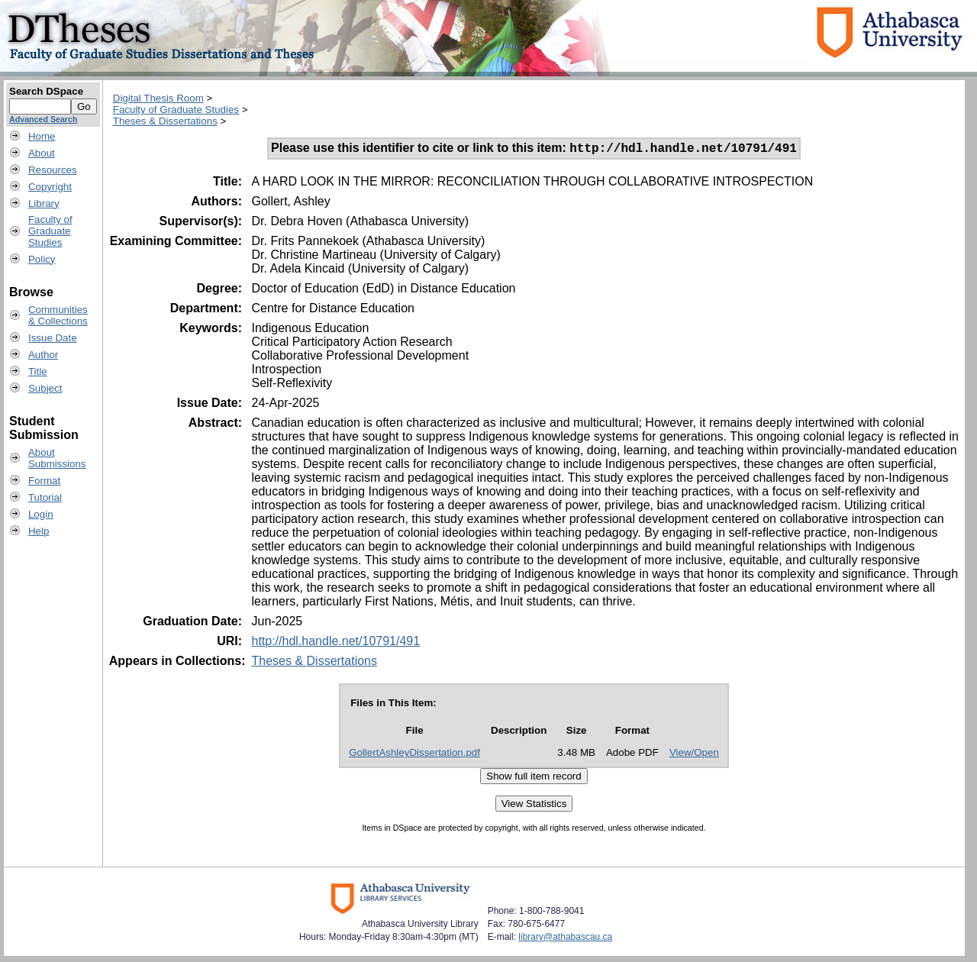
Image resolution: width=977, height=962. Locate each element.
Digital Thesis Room (158, 98)
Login (40, 514)
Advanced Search (43, 119)
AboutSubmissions (57, 458)
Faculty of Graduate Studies (176, 109)
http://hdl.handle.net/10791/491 (335, 643)
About (41, 153)
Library (44, 203)
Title (37, 371)
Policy (42, 259)
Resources (52, 170)
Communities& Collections (58, 315)
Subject (45, 388)
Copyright (50, 186)
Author (43, 354)
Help (38, 531)
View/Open (694, 754)
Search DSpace (46, 91)
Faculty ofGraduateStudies (50, 231)
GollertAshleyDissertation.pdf (414, 754)
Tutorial (45, 497)
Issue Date (52, 338)
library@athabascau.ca (565, 939)
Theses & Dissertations (165, 121)
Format (44, 480)
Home (42, 136)
